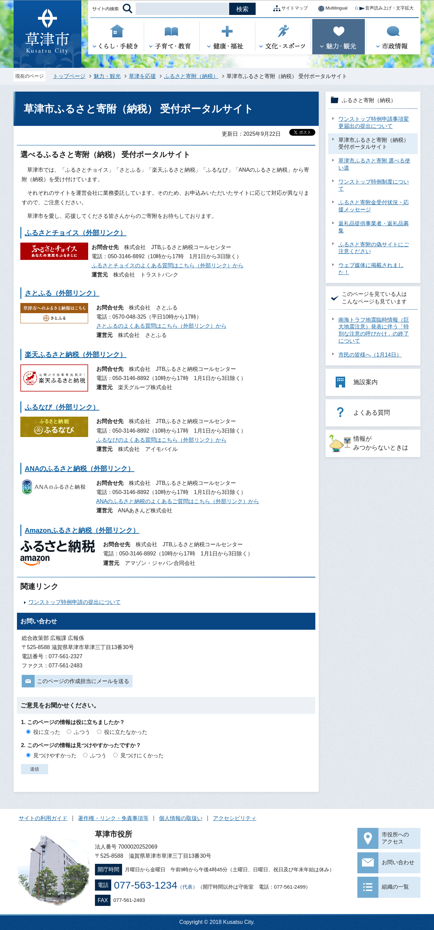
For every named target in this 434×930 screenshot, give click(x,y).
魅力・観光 (107, 76)
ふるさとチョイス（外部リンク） (75, 232)
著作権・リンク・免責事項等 (113, 818)
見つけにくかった (142, 755)
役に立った (46, 732)
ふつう (82, 732)
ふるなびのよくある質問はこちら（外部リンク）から (161, 440)
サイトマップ (289, 8)
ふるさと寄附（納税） (191, 76)
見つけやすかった (55, 755)
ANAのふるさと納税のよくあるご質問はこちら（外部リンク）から (177, 501)
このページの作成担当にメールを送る (83, 681)
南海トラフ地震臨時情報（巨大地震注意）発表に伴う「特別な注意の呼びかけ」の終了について (373, 330)
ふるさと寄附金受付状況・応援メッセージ (373, 206)
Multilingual (331, 8)
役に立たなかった (125, 732)
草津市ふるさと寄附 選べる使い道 (374, 164)
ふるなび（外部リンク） (62, 407)
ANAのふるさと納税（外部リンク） (79, 468)
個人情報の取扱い (180, 818)
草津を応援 (142, 76)
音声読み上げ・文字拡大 (384, 8)
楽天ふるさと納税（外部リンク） (75, 354)
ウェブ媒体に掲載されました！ (370, 268)
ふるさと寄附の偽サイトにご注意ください (373, 248)
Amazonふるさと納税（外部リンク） (82, 530)
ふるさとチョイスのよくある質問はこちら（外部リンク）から (167, 265)
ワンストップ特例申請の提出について (74, 602)
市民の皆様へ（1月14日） (370, 355)
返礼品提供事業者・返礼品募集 (373, 227)
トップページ (69, 76)
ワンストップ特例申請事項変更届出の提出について (373, 122)
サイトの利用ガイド (43, 818)
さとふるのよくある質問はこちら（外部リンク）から (161, 326)
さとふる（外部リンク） (62, 293)
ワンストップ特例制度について (373, 185)
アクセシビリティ (234, 818)
